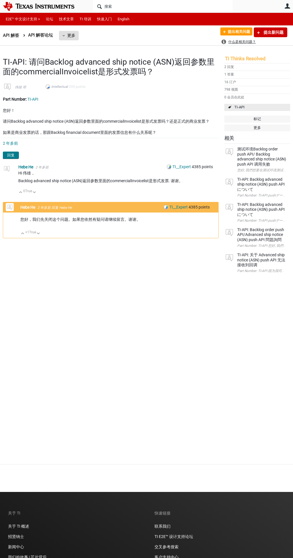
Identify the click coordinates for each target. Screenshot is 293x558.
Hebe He (26, 167)
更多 (71, 35)
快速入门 (104, 19)
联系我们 (163, 526)
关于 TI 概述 (18, 526)
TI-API (239, 107)
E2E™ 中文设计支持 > (23, 19)
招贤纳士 (16, 536)
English (123, 19)
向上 (20, 192)
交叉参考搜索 (167, 547)
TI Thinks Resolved (245, 58)
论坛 (49, 19)
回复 (11, 155)
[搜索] (163, 6)
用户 (287, 6)
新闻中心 (16, 547)
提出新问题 (273, 32)
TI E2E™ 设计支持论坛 (174, 536)
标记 (257, 119)
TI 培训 (85, 19)
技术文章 (66, 19)
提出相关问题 (237, 32)
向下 (34, 192)
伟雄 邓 (20, 87)
